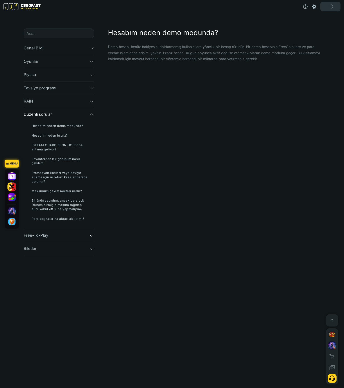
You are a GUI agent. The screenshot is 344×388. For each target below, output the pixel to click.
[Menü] (12, 164)
